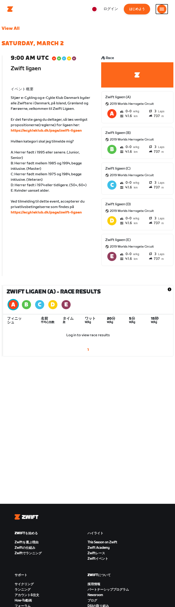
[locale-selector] (94, 9)
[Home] (10, 9)
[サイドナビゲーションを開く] (162, 9)
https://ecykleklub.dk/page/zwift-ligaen (46, 130)
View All (11, 28)
